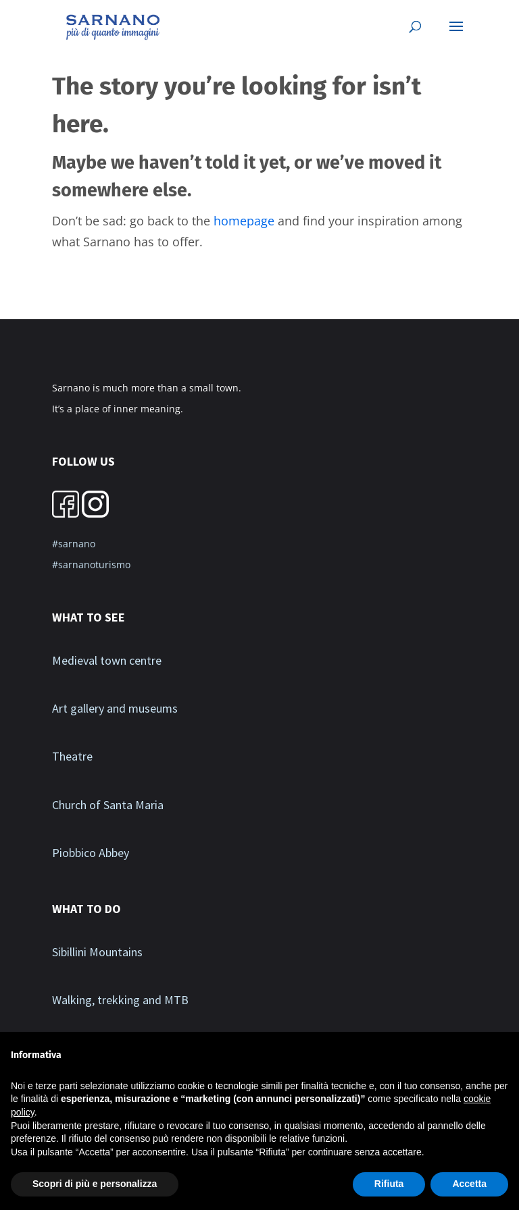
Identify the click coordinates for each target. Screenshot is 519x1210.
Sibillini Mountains (97, 952)
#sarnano (73, 543)
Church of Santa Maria (108, 805)
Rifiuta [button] (389, 1183)
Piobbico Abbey (90, 852)
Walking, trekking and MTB (120, 1000)
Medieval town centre (107, 660)
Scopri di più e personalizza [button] (94, 1183)
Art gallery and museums (115, 708)
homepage (244, 221)
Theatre (72, 756)
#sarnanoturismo (91, 564)
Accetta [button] (469, 1183)
